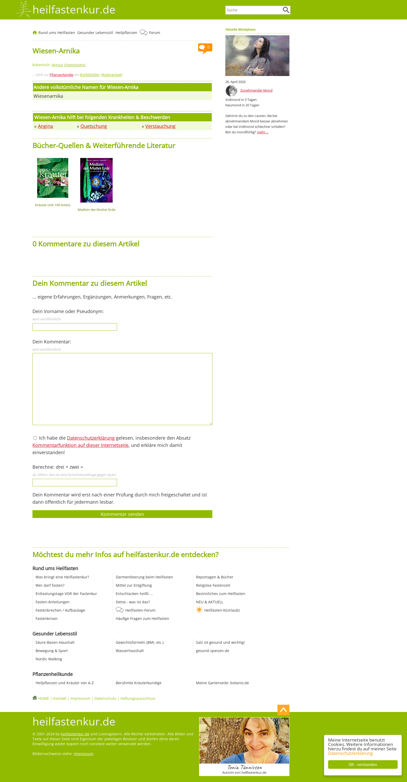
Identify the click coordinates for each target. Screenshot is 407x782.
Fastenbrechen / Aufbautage (60, 610)
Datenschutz (105, 698)
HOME (43, 698)
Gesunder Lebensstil (95, 32)
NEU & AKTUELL (209, 601)
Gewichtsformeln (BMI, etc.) (140, 642)
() (101, 74)
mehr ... (262, 132)
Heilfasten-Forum (140, 610)
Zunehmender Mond (256, 90)
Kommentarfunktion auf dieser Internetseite (80, 445)
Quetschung (93, 126)
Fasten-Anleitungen (53, 601)
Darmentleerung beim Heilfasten (144, 577)
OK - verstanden (363, 764)
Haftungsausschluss (137, 698)
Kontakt (59, 698)
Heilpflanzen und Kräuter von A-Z (65, 682)
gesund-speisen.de (212, 650)
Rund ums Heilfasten (56, 32)
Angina (45, 126)
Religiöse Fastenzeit (213, 585)
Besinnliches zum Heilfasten (220, 593)
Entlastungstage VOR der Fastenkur (66, 593)
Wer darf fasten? (50, 585)
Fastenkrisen (47, 618)
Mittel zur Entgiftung (134, 585)
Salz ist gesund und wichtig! (220, 642)
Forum (154, 32)
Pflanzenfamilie (61, 74)
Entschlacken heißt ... (134, 593)
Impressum (80, 698)
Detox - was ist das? (133, 601)
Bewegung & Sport (52, 650)
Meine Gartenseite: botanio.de (222, 682)
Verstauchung (160, 126)
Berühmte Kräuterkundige (138, 682)
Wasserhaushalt (130, 650)
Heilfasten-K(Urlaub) (222, 610)
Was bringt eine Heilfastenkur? (62, 577)
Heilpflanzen (126, 32)
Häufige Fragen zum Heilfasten (142, 618)
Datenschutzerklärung (350, 753)
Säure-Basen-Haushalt (55, 642)
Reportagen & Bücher (214, 577)
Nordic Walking (49, 658)
